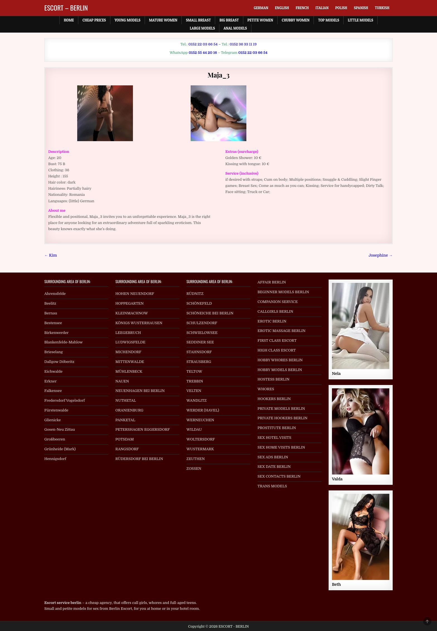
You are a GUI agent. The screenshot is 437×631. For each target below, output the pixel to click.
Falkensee (53, 391)
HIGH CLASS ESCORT (277, 350)
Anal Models (235, 28)
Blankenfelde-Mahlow (63, 342)
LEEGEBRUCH (128, 333)
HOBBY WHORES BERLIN (280, 360)
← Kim (50, 255)
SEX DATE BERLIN (274, 466)
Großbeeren (54, 439)
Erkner (50, 381)
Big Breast (229, 20)
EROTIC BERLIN (272, 321)
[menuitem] (260, 8)
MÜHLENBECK (128, 371)
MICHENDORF (128, 352)
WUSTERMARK (200, 449)
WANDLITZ (196, 400)
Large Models (202, 28)
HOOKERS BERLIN (274, 399)
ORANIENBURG (129, 410)
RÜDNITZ (194, 294)
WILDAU (194, 429)
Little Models (360, 20)
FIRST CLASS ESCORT (277, 340)
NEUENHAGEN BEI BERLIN (140, 391)
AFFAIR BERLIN (272, 282)
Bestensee (53, 323)
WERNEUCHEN (200, 420)
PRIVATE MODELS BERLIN (281, 408)
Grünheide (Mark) (60, 449)
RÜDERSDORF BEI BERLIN (139, 459)
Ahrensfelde (55, 294)
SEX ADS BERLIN (273, 457)
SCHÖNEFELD (199, 303)
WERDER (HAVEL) (202, 410)
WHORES (266, 389)
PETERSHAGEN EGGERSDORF (142, 429)
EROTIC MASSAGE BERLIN (281, 331)
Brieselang (53, 352)
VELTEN (193, 391)
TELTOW (194, 371)
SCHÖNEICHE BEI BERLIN (210, 313)
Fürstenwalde (56, 410)
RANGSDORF (127, 449)
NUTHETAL (125, 400)
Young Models (127, 20)
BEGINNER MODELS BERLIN (283, 292)
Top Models (328, 20)
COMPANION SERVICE (278, 302)
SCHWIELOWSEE (201, 333)
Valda (337, 479)
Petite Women (260, 20)
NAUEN (122, 381)
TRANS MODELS (272, 486)
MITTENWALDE (129, 362)
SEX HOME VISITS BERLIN (281, 447)
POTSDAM (124, 439)
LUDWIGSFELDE (130, 342)
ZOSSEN (193, 468)
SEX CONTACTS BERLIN (279, 476)
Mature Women (163, 20)
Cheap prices (94, 20)
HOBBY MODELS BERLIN (280, 370)
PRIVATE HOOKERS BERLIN (282, 418)
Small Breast (198, 20)
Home (69, 20)
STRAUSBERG (198, 362)
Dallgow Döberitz (59, 362)
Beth (336, 584)
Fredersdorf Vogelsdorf (64, 400)
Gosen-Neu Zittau (59, 429)
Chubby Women (295, 20)
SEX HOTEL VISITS (274, 437)
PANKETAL (125, 420)
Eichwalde (53, 371)
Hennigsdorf (55, 459)
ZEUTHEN (195, 459)
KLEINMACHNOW (131, 313)
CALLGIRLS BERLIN (275, 311)
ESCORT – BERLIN (66, 8)
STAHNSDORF (199, 352)
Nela (336, 373)
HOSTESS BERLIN (274, 379)
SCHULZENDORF (201, 323)
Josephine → (381, 255)
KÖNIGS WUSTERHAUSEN (138, 323)
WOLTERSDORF (200, 439)
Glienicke (52, 420)
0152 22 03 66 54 (203, 44)
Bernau (50, 313)
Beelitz (50, 303)
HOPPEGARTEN (129, 303)
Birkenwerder (56, 333)
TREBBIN (194, 381)
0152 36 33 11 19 (243, 44)
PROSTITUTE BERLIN (277, 428)
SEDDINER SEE (200, 342)
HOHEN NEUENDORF (134, 294)
